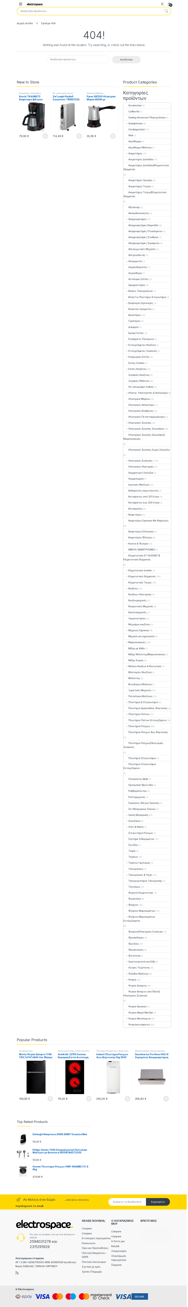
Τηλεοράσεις (133, 868)
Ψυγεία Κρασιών (135, 1006)
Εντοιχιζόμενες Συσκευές (140, 350)
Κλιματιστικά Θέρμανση (139, 576)
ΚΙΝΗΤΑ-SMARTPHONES (139, 549)
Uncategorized (133, 129)
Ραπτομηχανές (134, 797)
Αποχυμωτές (132, 261)
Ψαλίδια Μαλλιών (136, 973)
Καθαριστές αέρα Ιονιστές (141, 490)
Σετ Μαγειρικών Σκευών (139, 809)
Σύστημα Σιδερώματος (138, 839)
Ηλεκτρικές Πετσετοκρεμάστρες (144, 416)
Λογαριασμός (119, 1251)
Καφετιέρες (24, 93)
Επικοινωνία (88, 1243)
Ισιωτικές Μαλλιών (136, 484)
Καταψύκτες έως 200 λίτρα (141, 502)
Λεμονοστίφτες (134, 618)
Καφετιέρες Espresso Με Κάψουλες (146, 520)
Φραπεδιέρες (133, 937)
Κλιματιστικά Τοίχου (137, 582)
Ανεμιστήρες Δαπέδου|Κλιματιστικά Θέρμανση (146, 167)
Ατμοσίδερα (132, 273)
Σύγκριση (116, 1264)
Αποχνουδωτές (134, 255)
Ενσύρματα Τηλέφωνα (138, 339)
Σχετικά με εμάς (91, 1266)
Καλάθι (115, 1246)
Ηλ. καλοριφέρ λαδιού (63, 93)
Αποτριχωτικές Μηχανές (139, 249)
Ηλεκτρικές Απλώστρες (138, 404)
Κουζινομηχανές (135, 600)
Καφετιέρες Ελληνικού (138, 531)
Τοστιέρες (131, 886)
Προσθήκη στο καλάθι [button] (45, 136)
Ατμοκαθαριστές (135, 267)
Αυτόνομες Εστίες (136, 279)
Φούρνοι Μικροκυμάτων (139, 910)
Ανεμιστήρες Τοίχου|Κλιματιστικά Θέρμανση (144, 194)
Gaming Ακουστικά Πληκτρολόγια (144, 117)
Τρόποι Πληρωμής (92, 1271)
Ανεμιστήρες (132, 153)
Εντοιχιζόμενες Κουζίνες (139, 345)
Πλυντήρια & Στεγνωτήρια (140, 702)
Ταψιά (129, 850)
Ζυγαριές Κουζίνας (136, 374)
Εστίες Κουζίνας (134, 369)
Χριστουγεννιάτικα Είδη (139, 961)
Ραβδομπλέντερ (135, 790)
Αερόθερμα (132, 141)
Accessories (132, 105)
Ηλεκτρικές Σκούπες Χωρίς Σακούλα (146, 449)
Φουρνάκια (132, 898)
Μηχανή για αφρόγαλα (139, 636)
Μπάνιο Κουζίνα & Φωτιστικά (142, 666)
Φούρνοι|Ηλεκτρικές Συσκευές (143, 931)
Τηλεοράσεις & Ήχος (137, 874)
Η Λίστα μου (118, 1241)
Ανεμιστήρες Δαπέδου (138, 159)
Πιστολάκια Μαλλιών (137, 696)
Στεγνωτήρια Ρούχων (138, 833)
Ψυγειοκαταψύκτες (136, 1024)
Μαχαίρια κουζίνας (136, 624)
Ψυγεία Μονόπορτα (137, 1018)
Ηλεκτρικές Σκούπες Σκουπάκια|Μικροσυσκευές (144, 436)
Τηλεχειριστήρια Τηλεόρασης (142, 880)
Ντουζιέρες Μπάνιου (137, 684)
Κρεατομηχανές (135, 612)
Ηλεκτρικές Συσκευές (137, 460)
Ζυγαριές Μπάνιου (136, 380)
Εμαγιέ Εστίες (133, 333)
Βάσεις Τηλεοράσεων (138, 291)
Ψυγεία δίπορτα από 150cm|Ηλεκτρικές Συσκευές (141, 993)
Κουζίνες (130, 588)
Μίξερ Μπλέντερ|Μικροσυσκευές (144, 654)
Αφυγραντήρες (134, 285)
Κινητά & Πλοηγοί (135, 543)
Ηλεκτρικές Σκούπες (137, 422)
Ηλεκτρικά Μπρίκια (95, 93)
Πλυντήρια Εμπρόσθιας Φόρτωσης (145, 708)
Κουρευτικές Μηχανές (138, 606)
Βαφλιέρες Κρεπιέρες (138, 303)
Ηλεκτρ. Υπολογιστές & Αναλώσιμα (145, 392)
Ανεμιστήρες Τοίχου (137, 186)
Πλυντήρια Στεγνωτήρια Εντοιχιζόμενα (139, 766)
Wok (128, 135)
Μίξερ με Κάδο (134, 648)
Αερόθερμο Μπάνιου (137, 147)
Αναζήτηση (166, 11)
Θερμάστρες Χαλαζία (138, 472)
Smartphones (132, 123)
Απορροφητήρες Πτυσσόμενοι (142, 231)
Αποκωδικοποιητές (136, 213)
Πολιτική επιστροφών (94, 1261)
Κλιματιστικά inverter (137, 570)
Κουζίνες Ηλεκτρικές (137, 594)
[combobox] (89, 11)
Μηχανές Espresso (136, 630)
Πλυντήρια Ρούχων (136, 726)
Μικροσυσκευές (134, 642)
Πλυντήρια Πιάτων (136, 714)
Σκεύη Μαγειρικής (135, 815)
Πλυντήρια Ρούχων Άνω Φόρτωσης (145, 732)
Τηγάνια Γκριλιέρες (136, 862)
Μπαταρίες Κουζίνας (137, 672)
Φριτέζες (131, 943)
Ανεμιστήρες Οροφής (137, 180)
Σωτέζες (130, 844)
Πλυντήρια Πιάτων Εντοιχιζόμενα (144, 720)
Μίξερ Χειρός (133, 660)
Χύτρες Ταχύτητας (136, 967)
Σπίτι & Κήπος (133, 826)
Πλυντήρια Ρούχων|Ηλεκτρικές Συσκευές (143, 745)
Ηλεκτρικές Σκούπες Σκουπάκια (143, 428)
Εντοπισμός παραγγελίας (96, 1238)
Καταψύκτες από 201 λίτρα (141, 496)
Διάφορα (131, 327)
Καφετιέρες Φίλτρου (137, 537)
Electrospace (26, 1289)
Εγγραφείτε (158, 1201)
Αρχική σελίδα (25, 23)
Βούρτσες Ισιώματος (137, 309)
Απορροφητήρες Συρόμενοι (141, 243)
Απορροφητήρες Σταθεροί (140, 237)
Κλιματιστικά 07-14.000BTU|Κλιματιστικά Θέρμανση (141, 557)
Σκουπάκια (132, 820)
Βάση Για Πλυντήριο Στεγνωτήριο (144, 297)
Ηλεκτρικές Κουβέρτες (138, 410)
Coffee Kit (131, 111)
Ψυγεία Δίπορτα (135, 985)
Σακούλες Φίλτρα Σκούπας (141, 803)
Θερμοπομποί (133, 478)
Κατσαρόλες (133, 508)
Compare (87, 1228)
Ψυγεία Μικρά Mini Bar (138, 1012)
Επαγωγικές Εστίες (136, 356)
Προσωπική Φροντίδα (138, 785)
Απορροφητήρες (135, 219)
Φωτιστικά (132, 955)
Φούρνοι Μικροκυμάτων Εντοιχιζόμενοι (139, 918)
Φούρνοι (130, 904)
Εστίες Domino (133, 363)
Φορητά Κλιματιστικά (138, 892)
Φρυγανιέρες (133, 949)
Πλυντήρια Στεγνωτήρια (139, 758)
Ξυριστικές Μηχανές (137, 690)
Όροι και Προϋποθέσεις (95, 1248)
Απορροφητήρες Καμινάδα (140, 225)
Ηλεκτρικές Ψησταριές (138, 466)
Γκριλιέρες (132, 321)
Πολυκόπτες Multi (135, 779)
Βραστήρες (132, 315)
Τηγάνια (130, 856)
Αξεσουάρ (131, 207)
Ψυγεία (129, 979)
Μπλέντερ (131, 678)
